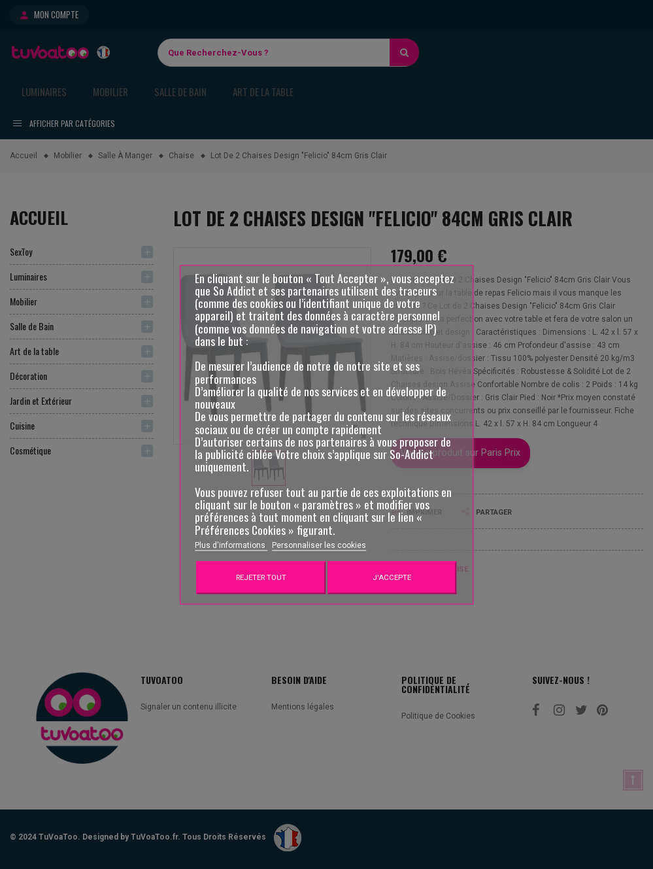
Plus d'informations (231, 545)
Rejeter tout (261, 577)
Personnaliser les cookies (319, 545)
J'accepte (392, 577)
